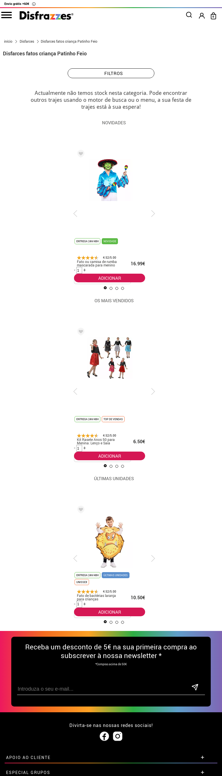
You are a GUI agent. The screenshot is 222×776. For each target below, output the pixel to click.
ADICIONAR (109, 278)
